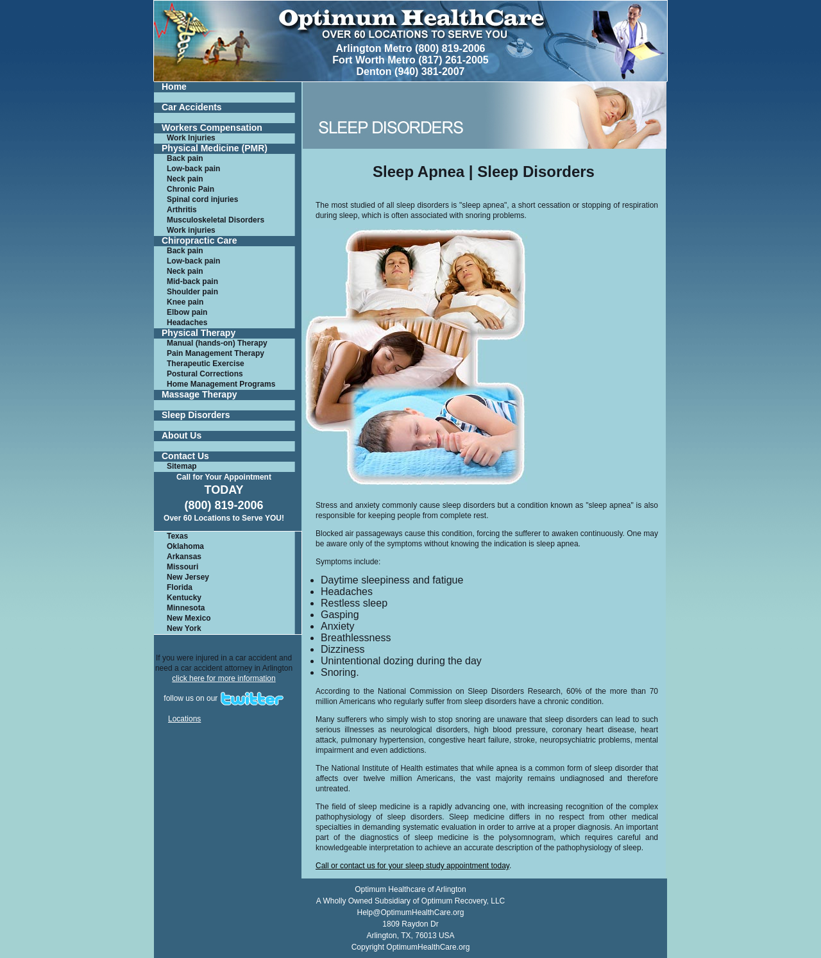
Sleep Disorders (196, 415)
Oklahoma (185, 546)
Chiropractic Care (199, 241)
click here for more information (223, 678)
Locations (184, 718)
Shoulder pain (192, 291)
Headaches (187, 322)
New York (184, 628)
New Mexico (189, 618)
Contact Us (185, 456)
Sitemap (182, 466)
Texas (177, 536)
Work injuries (191, 230)
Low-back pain (193, 168)
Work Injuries (191, 137)
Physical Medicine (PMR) (214, 148)
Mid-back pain (192, 281)
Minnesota (186, 607)
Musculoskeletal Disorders (215, 219)
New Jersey (188, 577)
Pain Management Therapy (215, 353)
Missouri (182, 566)
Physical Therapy (198, 333)
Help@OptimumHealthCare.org (410, 912)
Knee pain (185, 302)
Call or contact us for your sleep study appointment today (412, 865)
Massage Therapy (199, 394)
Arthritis (182, 209)
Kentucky (184, 597)
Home (174, 87)
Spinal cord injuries (202, 199)
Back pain (185, 158)
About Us (181, 436)
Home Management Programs (221, 384)
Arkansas (184, 556)
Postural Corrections (205, 373)
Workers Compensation (212, 128)
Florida (179, 587)
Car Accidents (192, 107)
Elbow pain (187, 312)
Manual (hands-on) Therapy (217, 343)
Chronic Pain (190, 189)
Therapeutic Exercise (205, 363)
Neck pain (185, 178)
